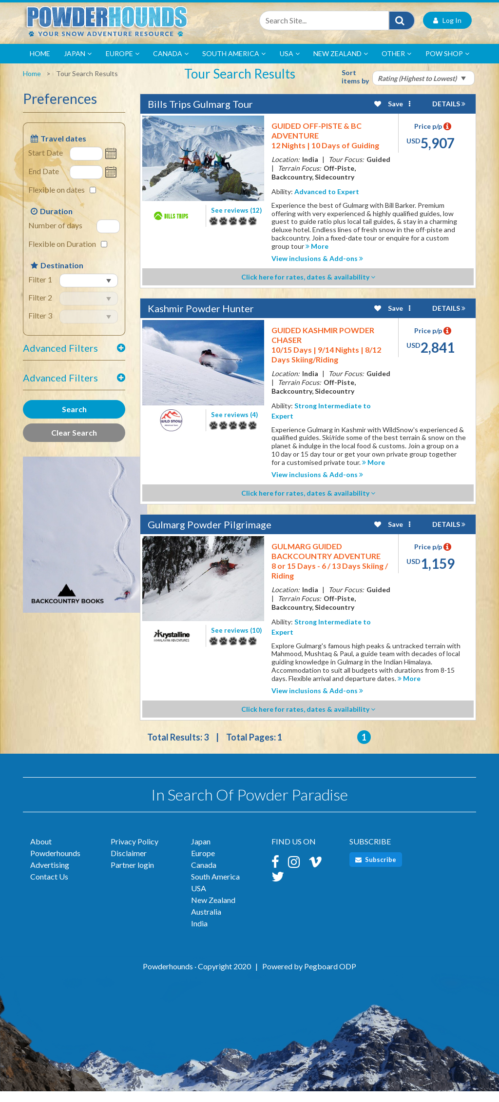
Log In (447, 31)
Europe (122, 64)
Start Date (45, 163)
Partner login (132, 875)
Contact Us (49, 887)
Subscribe (375, 870)
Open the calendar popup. (112, 164)
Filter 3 (40, 326)
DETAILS (448, 114)
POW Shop (447, 64)
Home (40, 64)
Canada (171, 64)
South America (234, 64)
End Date (43, 181)
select (61, 299)
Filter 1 (40, 290)
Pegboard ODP (330, 977)
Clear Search (74, 443)
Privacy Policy (134, 852)
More (317, 257)
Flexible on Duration (62, 254)
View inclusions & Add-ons (317, 269)
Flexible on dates (56, 200)
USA (290, 64)
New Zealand (340, 64)
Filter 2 (40, 308)
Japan (78, 64)
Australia (206, 922)
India (199, 934)
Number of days (55, 235)
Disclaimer (129, 863)
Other (396, 64)
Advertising (49, 875)
